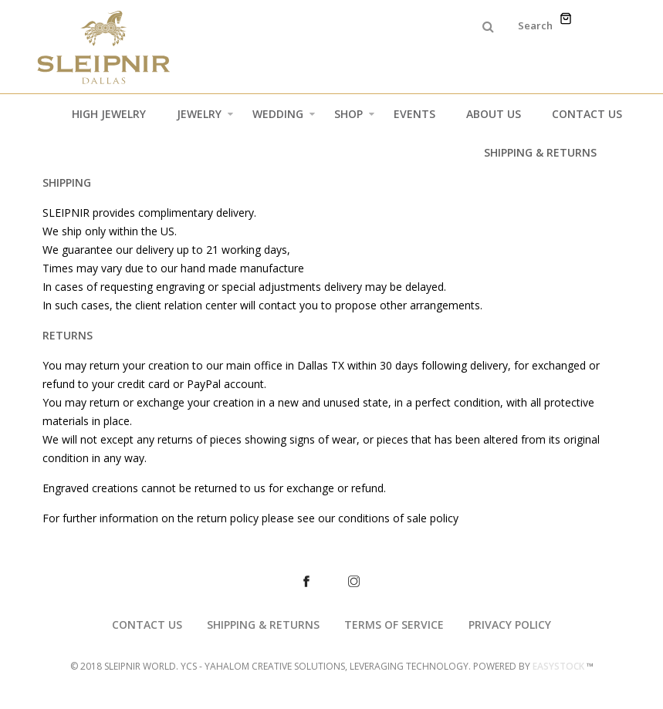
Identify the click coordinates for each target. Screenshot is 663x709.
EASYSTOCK (558, 666)
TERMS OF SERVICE (394, 624)
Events (414, 113)
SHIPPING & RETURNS (263, 624)
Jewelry (205, 117)
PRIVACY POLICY (509, 624)
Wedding (283, 117)
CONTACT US (147, 624)
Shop (354, 117)
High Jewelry (109, 113)
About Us (493, 113)
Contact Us (587, 113)
